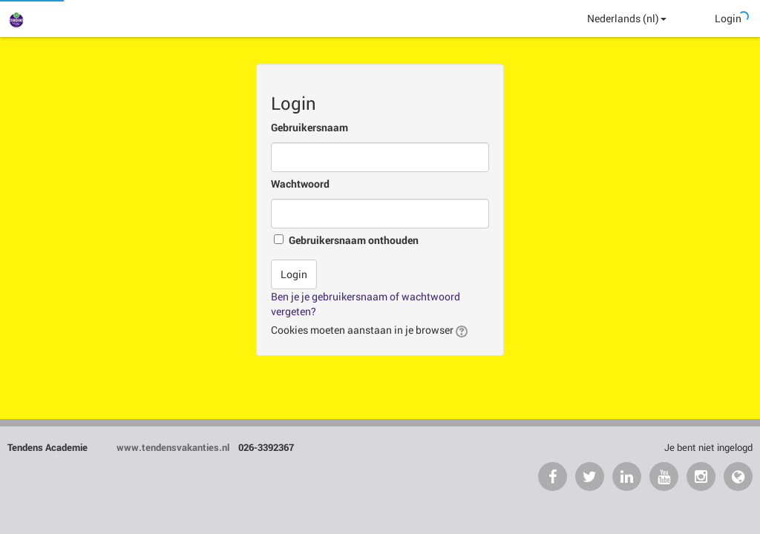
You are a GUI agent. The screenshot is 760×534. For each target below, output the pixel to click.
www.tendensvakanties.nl (174, 447)
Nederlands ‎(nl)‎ (626, 18)
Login (728, 18)
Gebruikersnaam (309, 127)
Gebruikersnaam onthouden (354, 240)
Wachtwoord (300, 184)
